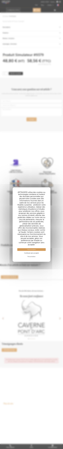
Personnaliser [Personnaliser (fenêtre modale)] (31, 256)
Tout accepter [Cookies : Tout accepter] (31, 249)
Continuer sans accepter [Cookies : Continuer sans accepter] (31, 253)
